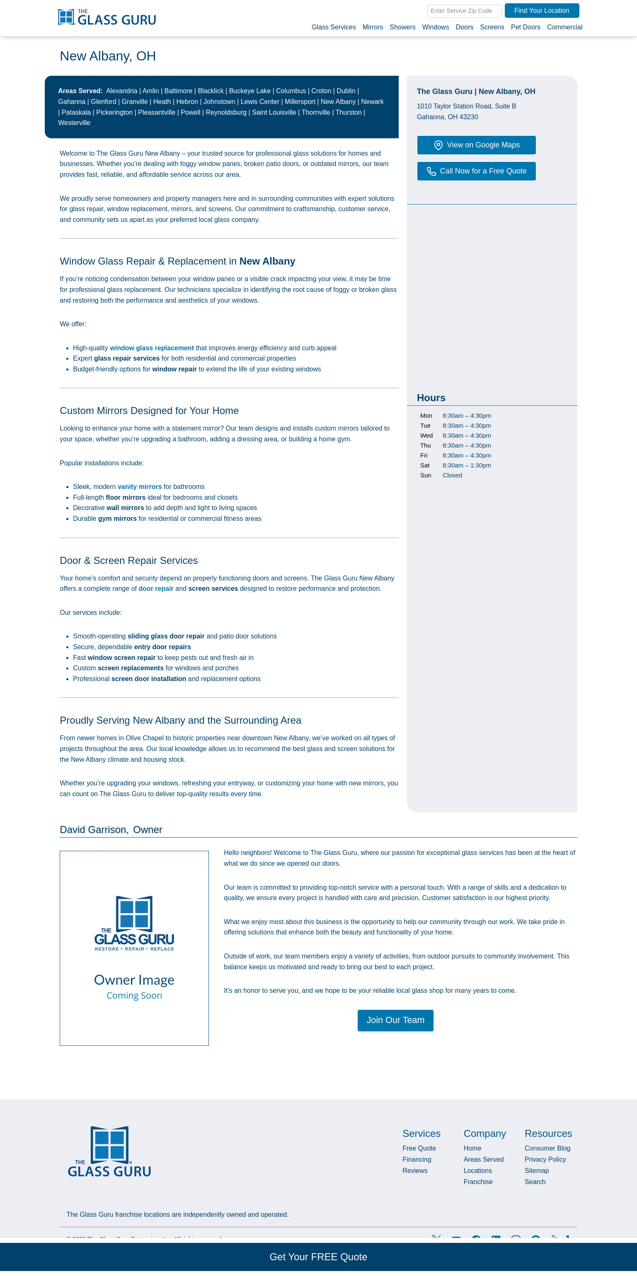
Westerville (74, 122)
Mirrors (373, 27)
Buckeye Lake (250, 90)
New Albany (338, 101)
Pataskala (76, 112)
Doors (465, 27)
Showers (402, 27)
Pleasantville (156, 112)
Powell (190, 112)
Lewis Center (260, 101)
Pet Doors (525, 27)
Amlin (151, 90)
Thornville (316, 112)
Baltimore (179, 90)
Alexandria (122, 90)
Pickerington (114, 112)
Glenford (103, 101)
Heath (162, 101)
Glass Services (334, 27)
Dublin (346, 90)
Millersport (300, 101)
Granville (135, 101)
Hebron (187, 101)
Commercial (564, 27)
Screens (492, 27)
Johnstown (219, 101)
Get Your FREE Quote (318, 1256)
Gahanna (71, 101)
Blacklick (210, 90)
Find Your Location (541, 10)
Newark (372, 101)
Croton (321, 90)
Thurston (349, 112)
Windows (435, 27)
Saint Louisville (274, 112)
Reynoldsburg (226, 112)
